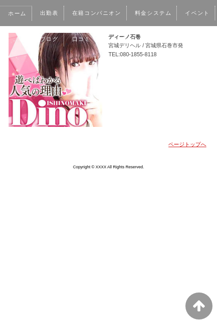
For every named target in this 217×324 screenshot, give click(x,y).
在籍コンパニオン (99, 13)
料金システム (157, 13)
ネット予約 (160, 39)
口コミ (121, 39)
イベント (53, 39)
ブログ (89, 39)
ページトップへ (187, 144)
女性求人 (20, 65)
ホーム (17, 13)
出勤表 (50, 13)
